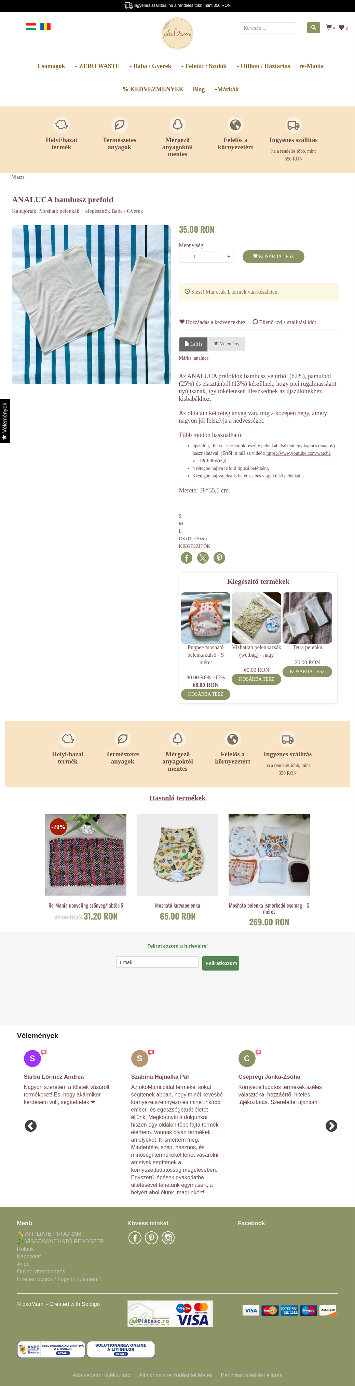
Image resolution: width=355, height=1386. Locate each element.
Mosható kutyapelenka (177, 905)
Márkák (227, 89)
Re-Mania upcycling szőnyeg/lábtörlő (86, 905)
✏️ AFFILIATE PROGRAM (49, 1234)
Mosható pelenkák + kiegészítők (74, 211)
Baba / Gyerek (150, 66)
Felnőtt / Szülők (204, 66)
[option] (91, 305)
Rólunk (25, 1249)
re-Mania (311, 66)
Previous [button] (27, 1123)
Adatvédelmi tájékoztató (101, 1375)
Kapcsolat (29, 1256)
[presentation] (168, 997)
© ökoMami (31, 1304)
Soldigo (91, 1304)
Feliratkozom (221, 963)
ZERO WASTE (97, 66)
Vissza (18, 177)
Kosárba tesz (273, 256)
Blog (199, 89)
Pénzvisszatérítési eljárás (252, 1375)
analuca (201, 358)
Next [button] (328, 1123)
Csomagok (51, 66)
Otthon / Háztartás (263, 66)
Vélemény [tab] (227, 343)
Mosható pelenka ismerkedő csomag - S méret (269, 908)
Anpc (23, 1264)
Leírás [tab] (193, 344)
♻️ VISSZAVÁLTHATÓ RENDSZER (60, 1241)
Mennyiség (191, 245)
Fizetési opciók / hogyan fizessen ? (59, 1279)
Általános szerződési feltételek (176, 1375)
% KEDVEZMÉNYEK (153, 89)
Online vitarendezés (41, 1271)
